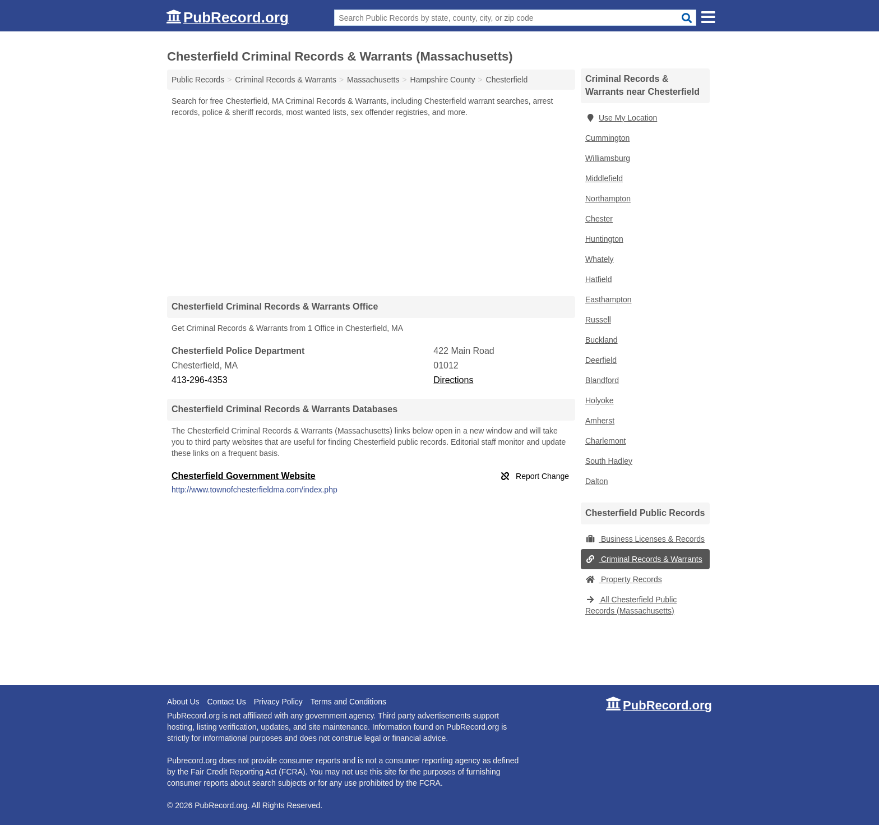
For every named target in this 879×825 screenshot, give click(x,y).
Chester (599, 218)
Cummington (607, 137)
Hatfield (598, 279)
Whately (599, 259)
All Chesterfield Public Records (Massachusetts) (631, 605)
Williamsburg (607, 158)
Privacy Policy (278, 701)
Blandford (602, 380)
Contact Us (226, 701)
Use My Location (621, 117)
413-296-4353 (200, 380)
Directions (453, 380)
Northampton (608, 198)
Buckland (601, 339)
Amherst (599, 420)
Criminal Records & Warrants (643, 559)
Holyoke (599, 400)
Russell (598, 319)
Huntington (604, 238)
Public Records (198, 79)
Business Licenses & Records (645, 538)
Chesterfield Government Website (244, 476)
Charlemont (605, 440)
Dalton (596, 481)
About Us (183, 701)
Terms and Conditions (348, 701)
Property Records (623, 579)
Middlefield (604, 178)
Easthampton (608, 299)
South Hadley (608, 461)
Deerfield (601, 360)
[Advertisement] (371, 206)
